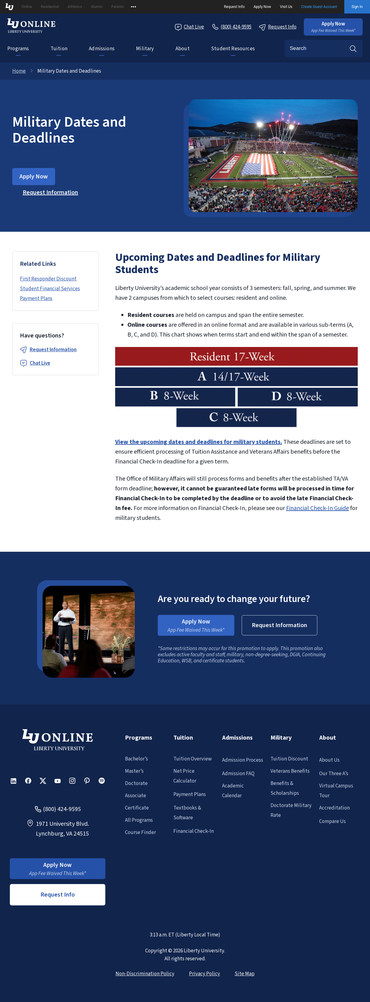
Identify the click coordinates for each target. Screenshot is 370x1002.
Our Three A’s (333, 773)
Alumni (96, 7)
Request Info (234, 7)
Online (26, 7)
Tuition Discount (289, 759)
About (183, 48)
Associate (135, 795)
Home (19, 71)
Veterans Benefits (290, 771)
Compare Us (332, 821)
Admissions (102, 48)
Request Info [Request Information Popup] (277, 27)
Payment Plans (36, 298)
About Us (329, 760)
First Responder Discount (48, 279)
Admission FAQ (238, 773)
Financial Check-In (193, 831)
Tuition (59, 48)
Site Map (245, 973)
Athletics (75, 7)
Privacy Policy (204, 973)
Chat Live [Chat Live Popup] (189, 27)
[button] (333, 27)
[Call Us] (231, 27)
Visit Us (286, 7)
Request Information (53, 349)
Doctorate (136, 783)
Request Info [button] (57, 894)
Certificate (137, 808)
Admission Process (242, 760)
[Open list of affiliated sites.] (133, 6)
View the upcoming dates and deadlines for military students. (198, 442)
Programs (18, 48)
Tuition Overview (192, 759)
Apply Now (262, 7)
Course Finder (140, 832)
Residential (50, 7)
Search (353, 48)
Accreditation (334, 808)
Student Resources (233, 48)
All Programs (139, 820)
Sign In (357, 7)
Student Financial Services (50, 288)
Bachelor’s (136, 759)
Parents (117, 7)
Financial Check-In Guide (317, 508)
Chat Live (40, 363)
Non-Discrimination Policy (144, 973)
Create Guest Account (319, 7)
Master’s (134, 771)
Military (145, 48)
